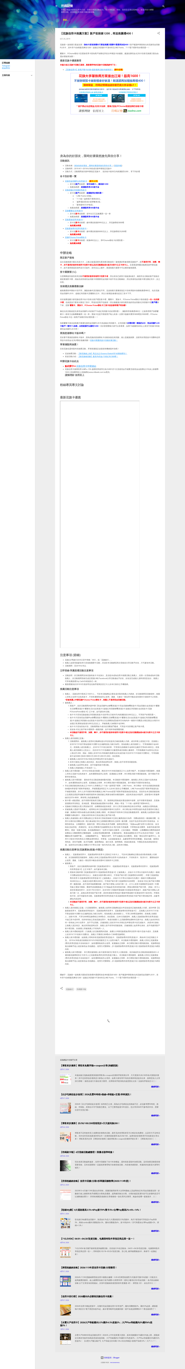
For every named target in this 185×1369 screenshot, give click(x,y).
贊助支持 (108, 20)
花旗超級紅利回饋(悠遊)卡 (76, 190)
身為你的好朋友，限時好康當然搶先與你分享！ (93, 166)
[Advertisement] (110, 132)
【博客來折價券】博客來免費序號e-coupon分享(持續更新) (89, 1065)
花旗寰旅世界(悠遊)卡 (74, 220)
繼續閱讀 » (155, 1087)
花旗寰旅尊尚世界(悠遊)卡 (76, 228)
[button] (158, 34)
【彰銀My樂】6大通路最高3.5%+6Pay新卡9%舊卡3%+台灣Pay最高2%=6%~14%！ (100, 1210)
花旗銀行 (69, 989)
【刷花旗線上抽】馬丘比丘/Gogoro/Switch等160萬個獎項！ (102, 353)
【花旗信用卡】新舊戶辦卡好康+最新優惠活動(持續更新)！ (89, 70)
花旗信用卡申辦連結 (86, 366)
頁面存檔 (118, 166)
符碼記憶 (67, 6)
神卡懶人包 (80, 20)
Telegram (6, 66)
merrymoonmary (115, 1362)
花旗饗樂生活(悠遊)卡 (74, 211)
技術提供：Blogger (110, 1358)
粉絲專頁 (6, 68)
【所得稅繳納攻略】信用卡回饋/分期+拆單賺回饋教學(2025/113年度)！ (95, 1181)
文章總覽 (67, 20)
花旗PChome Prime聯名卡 (75, 237)
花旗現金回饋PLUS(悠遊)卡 (76, 181)
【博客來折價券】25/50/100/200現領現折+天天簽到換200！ (90, 1123)
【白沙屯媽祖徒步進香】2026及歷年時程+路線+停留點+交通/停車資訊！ (96, 1094)
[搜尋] (163, 6)
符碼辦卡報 (81, 989)
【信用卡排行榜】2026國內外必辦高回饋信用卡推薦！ (87, 1296)
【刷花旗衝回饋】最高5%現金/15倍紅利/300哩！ (98, 356)
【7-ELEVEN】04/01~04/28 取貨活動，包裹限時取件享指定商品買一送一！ (97, 1238)
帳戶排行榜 (95, 20)
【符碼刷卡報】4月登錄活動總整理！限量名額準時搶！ (87, 1152)
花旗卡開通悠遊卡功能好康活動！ (104, 340)
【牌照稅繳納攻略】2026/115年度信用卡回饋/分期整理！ (88, 1267)
